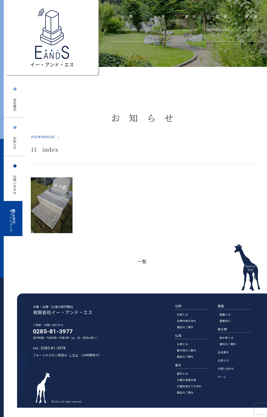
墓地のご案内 (230, 347)
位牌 (129, 16)
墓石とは (184, 376)
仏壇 (161, 16)
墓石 (192, 16)
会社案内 (15, 104)
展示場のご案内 (188, 353)
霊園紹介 (227, 323)
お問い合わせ (15, 185)
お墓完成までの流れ (191, 389)
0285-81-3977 (51, 334)
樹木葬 (252, 16)
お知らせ (15, 143)
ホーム (224, 379)
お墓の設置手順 (188, 382)
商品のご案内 (187, 330)
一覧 (142, 261)
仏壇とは (184, 347)
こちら (71, 358)
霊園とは (227, 317)
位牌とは (184, 317)
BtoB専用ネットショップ (12, 221)
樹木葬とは (228, 340)
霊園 (223, 16)
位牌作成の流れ (188, 323)
